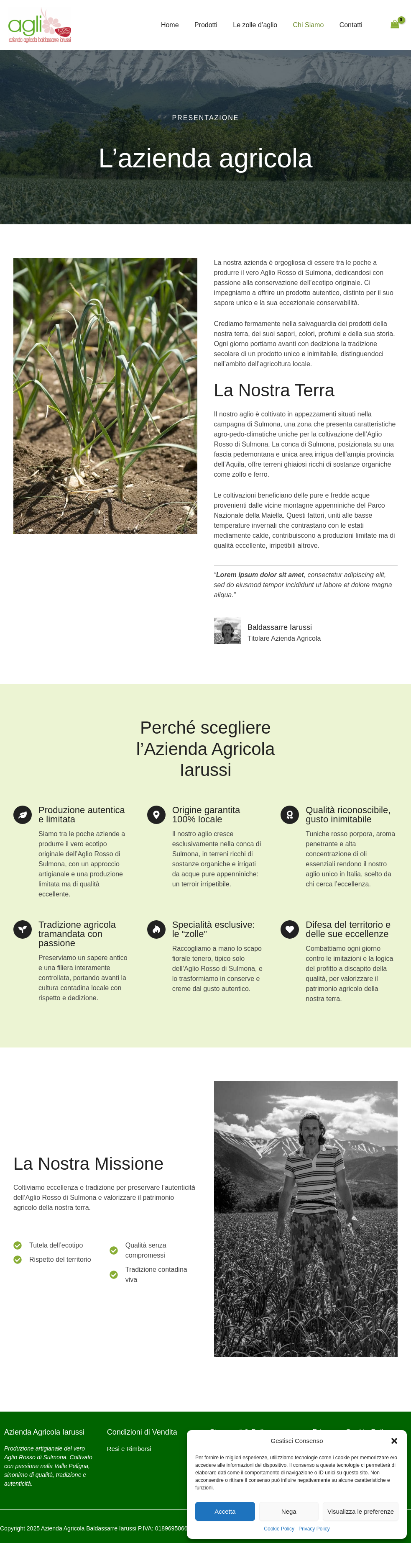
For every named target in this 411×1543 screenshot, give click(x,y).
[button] (394, 1441)
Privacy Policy (314, 1529)
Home (180, 24)
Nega (288, 1511)
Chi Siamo (311, 24)
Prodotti (213, 24)
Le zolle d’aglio (261, 24)
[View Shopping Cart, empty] (395, 25)
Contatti (351, 24)
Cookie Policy (279, 1529)
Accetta (224, 1511)
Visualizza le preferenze (360, 1511)
